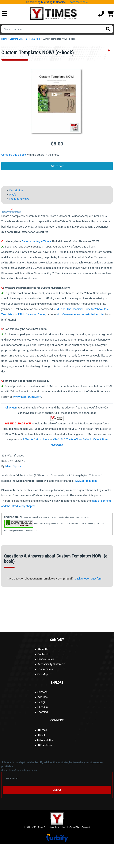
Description (16, 190)
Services (42, 692)
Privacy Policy (45, 659)
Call (41, 735)
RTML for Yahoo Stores (31, 314)
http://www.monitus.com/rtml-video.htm (80, 314)
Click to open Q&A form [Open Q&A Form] (88, 578)
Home (4, 39)
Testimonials (45, 669)
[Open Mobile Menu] (4, 13)
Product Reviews (19, 198)
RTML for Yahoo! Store (36, 439)
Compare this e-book (13, 154)
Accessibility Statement (51, 664)
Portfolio (42, 706)
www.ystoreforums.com (27, 396)
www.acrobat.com (86, 480)
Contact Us (43, 654)
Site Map (42, 674)
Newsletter (45, 740)
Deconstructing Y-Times (36, 241)
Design (41, 702)
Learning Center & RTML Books (25, 39)
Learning (42, 711)
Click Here (11, 407)
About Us (42, 649)
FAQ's (12, 194)
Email (42, 729)
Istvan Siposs (13, 466)
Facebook (44, 745)
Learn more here (78, 2)
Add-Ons (42, 697)
